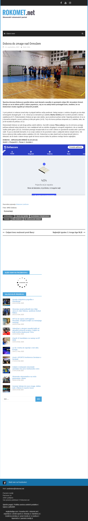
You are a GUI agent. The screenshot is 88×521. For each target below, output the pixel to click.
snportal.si (7, 514)
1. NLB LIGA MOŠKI (21, 216)
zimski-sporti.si (17, 514)
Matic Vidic (26, 47)
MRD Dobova (17, 219)
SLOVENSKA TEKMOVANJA (40, 216)
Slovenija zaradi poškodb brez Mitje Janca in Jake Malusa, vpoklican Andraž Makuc (26, 311)
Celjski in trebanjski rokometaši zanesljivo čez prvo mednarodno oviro (25, 368)
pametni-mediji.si (27, 518)
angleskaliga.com (12, 511)
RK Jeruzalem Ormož (33, 219)
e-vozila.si (34, 516)
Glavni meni (10, 33)
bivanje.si (27, 514)
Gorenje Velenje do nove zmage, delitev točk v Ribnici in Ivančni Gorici (26, 387)
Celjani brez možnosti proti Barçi (20, 232)
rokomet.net (33, 511)
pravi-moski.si (25, 516)
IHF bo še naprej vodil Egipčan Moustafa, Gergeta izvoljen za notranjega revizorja (27, 320)
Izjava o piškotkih (9, 507)
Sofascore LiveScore (22, 204)
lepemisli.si (15, 518)
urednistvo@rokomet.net (15, 488)
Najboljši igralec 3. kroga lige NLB (67, 232)
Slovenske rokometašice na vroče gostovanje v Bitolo (24, 377)
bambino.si (36, 514)
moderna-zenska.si (12, 516)
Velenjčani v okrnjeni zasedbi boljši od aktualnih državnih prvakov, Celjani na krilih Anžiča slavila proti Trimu (25, 330)
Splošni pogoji (8, 504)
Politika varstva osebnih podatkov (26, 504)
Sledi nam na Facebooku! (18, 482)
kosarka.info (23, 511)
